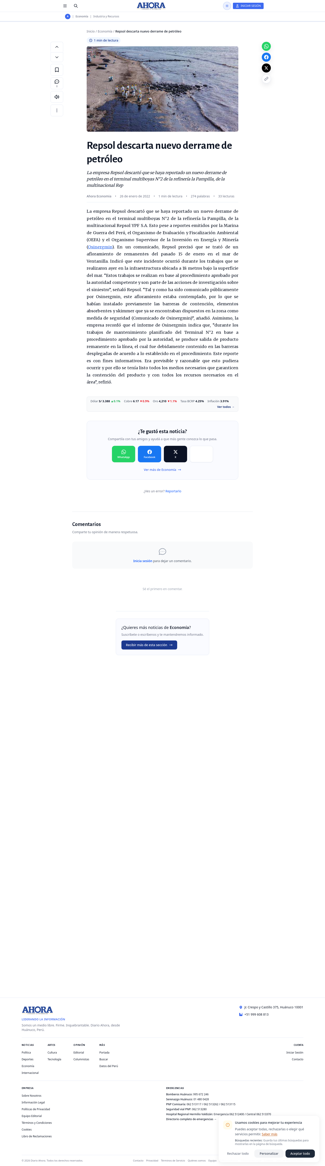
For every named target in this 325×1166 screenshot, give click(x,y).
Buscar (103, 1059)
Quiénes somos (197, 1160)
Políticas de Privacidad (36, 1109)
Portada (104, 1052)
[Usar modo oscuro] (227, 6)
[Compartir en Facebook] (149, 454)
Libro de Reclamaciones (37, 1136)
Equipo (213, 1160)
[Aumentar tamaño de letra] (57, 47)
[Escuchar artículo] (57, 97)
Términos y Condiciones (37, 1123)
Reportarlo (173, 491)
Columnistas (81, 1059)
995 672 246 (201, 1094)
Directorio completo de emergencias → (191, 1119)
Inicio (91, 31)
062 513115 (228, 1104)
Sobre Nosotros (31, 1096)
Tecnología (54, 1059)
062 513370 (263, 1114)
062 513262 (211, 1104)
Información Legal (33, 1102)
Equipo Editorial (32, 1116)
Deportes (27, 1059)
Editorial (78, 1052)
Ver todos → (225, 407)
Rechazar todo (238, 1153)
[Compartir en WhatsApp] (123, 454)
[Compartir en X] (175, 454)
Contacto (297, 1059)
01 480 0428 (201, 1099)
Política (26, 1052)
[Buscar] (75, 5)
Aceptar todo (300, 1153)
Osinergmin (100, 247)
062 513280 (199, 1109)
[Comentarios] (57, 83)
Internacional (30, 1073)
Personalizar (269, 1153)
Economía (82, 16)
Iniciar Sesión (294, 1052)
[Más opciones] (57, 110)
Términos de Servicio (173, 1160)
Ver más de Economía (162, 469)
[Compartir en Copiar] (201, 454)
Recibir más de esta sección (149, 645)
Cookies (27, 1129)
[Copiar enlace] (266, 78)
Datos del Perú (108, 1066)
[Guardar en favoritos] (57, 70)
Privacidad (152, 1160)
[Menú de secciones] (65, 5)
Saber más (269, 1134)
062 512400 (237, 1114)
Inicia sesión (142, 561)
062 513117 (194, 1104)
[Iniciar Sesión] (248, 6)
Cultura (52, 1052)
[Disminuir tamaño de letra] (57, 57)
